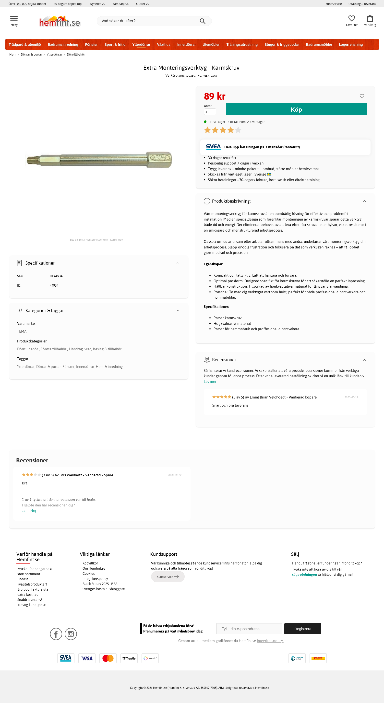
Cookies (89, 573)
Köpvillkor (90, 563)
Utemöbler (211, 45)
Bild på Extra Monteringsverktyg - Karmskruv (96, 239)
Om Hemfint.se (94, 568)
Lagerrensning (351, 45)
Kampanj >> (120, 4)
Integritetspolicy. (270, 640)
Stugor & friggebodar (281, 45)
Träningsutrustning (242, 45)
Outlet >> (142, 4)
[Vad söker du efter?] (154, 21)
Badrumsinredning (63, 45)
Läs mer (210, 381)
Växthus (163, 45)
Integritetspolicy (95, 578)
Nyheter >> (97, 4)
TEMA (21, 331)
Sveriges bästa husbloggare (104, 589)
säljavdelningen (304, 574)
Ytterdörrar (141, 45)
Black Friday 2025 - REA (100, 584)
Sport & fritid (115, 45)
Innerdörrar (186, 45)
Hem (12, 54)
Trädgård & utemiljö (25, 45)
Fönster (91, 45)
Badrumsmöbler (319, 45)
